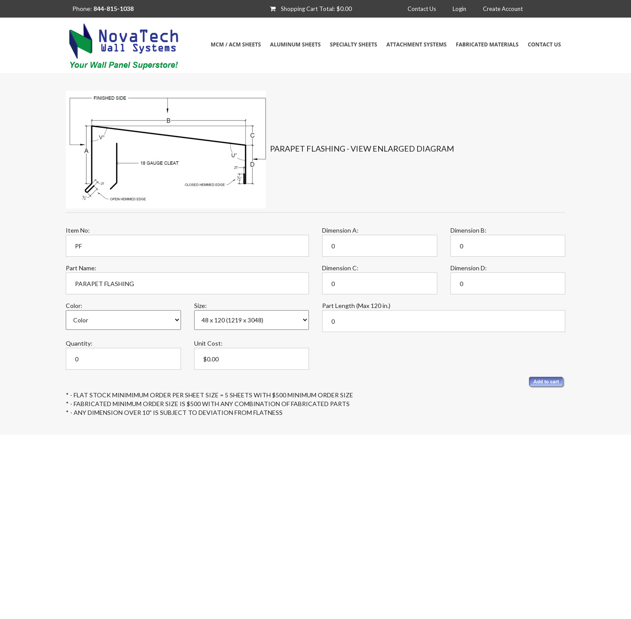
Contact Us (422, 8)
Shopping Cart (299, 8)
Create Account (503, 8)
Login (459, 8)
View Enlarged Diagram (402, 148)
